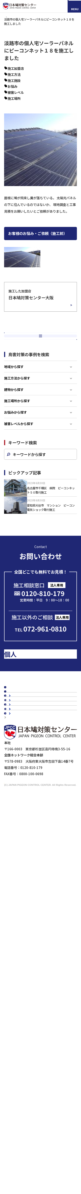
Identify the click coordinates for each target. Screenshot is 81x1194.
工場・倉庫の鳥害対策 (29, 893)
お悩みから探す (15, 446)
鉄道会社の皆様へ (26, 1046)
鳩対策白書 (16, 786)
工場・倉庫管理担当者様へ (32, 1027)
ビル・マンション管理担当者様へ (37, 1021)
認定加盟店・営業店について (29, 826)
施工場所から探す (17, 434)
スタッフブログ (19, 766)
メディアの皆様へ (19, 1057)
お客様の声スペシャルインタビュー (34, 812)
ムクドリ (19, 936)
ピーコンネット (35, 78)
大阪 (30, 72)
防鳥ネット (21, 959)
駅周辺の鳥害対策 (26, 906)
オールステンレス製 (27, 966)
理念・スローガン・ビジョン (34, 857)
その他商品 (21, 1004)
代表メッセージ (24, 850)
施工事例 (16, 19)
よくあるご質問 (19, 833)
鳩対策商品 (16, 953)
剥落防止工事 (22, 1034)
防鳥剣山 (19, 972)
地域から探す (14, 400)
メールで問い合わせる (41, 660)
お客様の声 (16, 805)
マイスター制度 (17, 1073)
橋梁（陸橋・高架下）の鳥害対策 (37, 912)
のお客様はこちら (42, 718)
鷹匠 (16, 997)
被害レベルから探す (18, 457)
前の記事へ (40, 346)
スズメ (17, 942)
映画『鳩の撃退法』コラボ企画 (27, 1068)
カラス (17, 929)
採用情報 (26, 1159)
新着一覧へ (42, 357)
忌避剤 (17, 991)
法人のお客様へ (19, 1014)
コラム (13, 759)
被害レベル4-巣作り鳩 (43, 96)
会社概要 (14, 844)
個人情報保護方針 (19, 1079)
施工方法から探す (17, 412)
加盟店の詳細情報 (53, 311)
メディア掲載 (17, 780)
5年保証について (25, 869)
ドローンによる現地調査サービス (28, 1062)
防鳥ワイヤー (22, 985)
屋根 (27, 102)
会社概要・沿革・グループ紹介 (35, 863)
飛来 (24, 90)
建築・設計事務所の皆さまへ (34, 1040)
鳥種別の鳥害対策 (21, 818)
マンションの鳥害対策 (29, 899)
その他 (29, 84)
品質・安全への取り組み (30, 876)
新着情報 (14, 772)
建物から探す (14, 423)
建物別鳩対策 (18, 886)
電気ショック (22, 978)
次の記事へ (40, 368)
